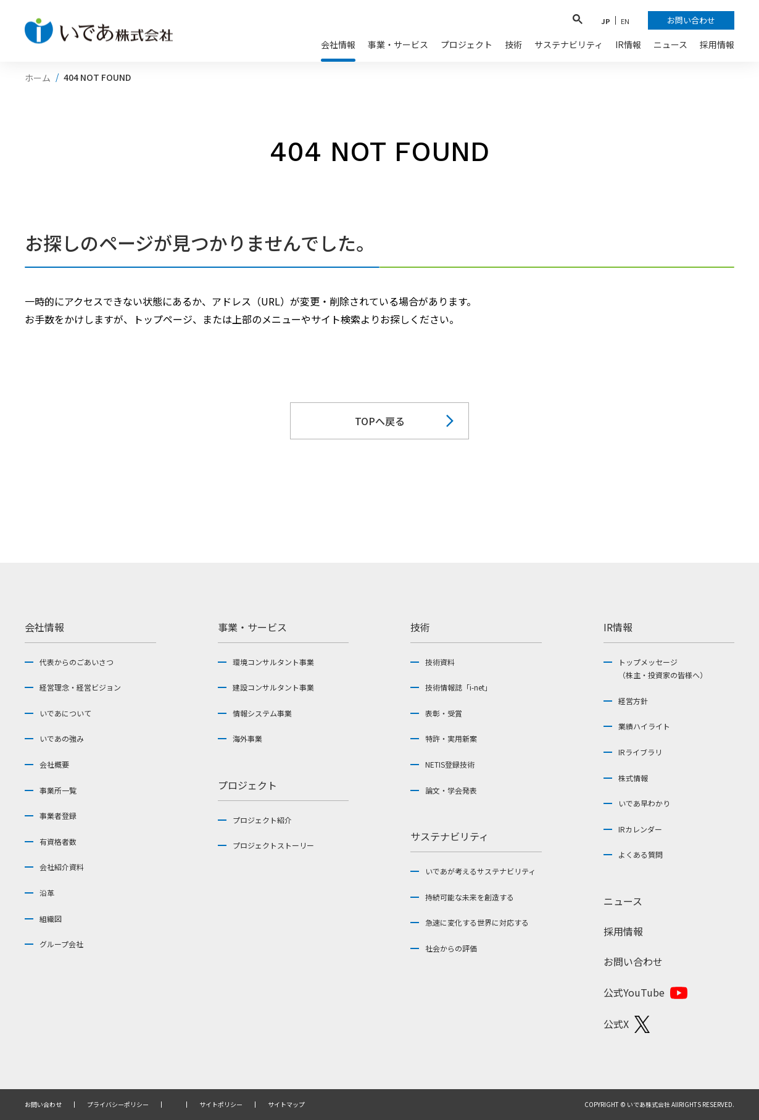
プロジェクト (247, 785)
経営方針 (633, 700)
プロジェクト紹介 (262, 820)
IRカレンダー (640, 829)
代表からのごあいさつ (76, 662)
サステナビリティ (449, 836)
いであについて (65, 713)
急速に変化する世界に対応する (477, 922)
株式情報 (633, 778)
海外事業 (247, 738)
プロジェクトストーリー (273, 845)
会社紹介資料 (61, 866)
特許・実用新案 (451, 738)
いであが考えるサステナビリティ (480, 871)
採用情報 (623, 931)
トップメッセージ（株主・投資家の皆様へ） (662, 669)
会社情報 (44, 627)
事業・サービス (252, 627)
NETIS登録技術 (450, 764)
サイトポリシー (221, 1104)
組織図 (50, 918)
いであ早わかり (644, 803)
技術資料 (440, 662)
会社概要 (54, 764)
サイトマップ (286, 1104)
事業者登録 (58, 815)
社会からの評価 (451, 948)
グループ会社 (61, 944)
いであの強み (61, 738)
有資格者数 (58, 841)
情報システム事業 (262, 713)
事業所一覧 (58, 790)
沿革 (46, 892)
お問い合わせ (633, 961)
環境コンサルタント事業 (273, 662)
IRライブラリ (640, 752)
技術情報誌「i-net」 (458, 687)
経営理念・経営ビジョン (80, 687)
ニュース (622, 901)
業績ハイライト (644, 726)
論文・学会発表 (451, 790)
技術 (420, 627)
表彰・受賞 (443, 713)
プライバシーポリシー (118, 1104)
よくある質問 (640, 854)
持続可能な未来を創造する (469, 897)
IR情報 (617, 627)
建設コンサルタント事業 (273, 687)
